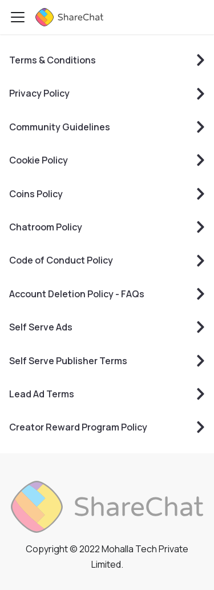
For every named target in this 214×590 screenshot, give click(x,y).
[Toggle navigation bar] (17, 17)
